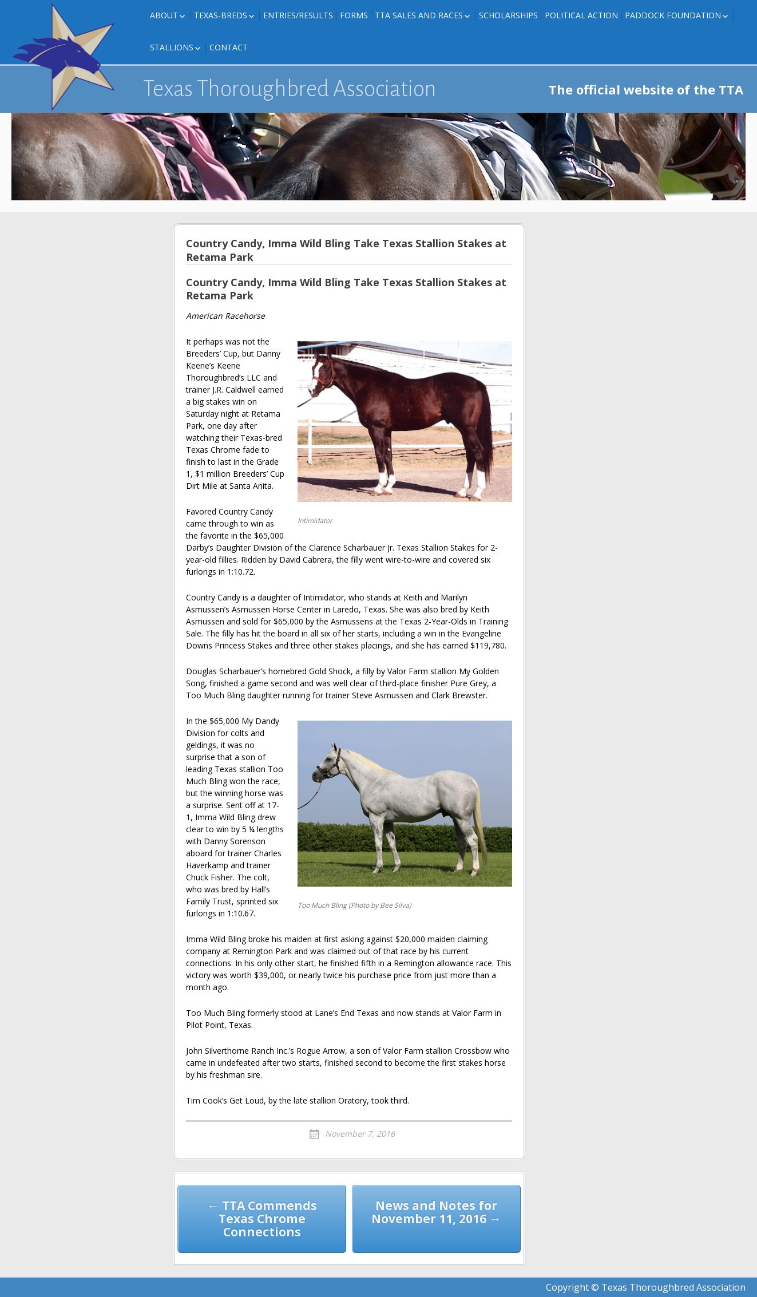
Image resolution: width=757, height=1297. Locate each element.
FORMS (354, 15)
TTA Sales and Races (419, 15)
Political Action (581, 15)
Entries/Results (298, 15)
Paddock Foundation (673, 15)
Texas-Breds (220, 15)
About (164, 15)
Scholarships (508, 15)
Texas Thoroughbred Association (290, 89)
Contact (228, 47)
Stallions (171, 47)
